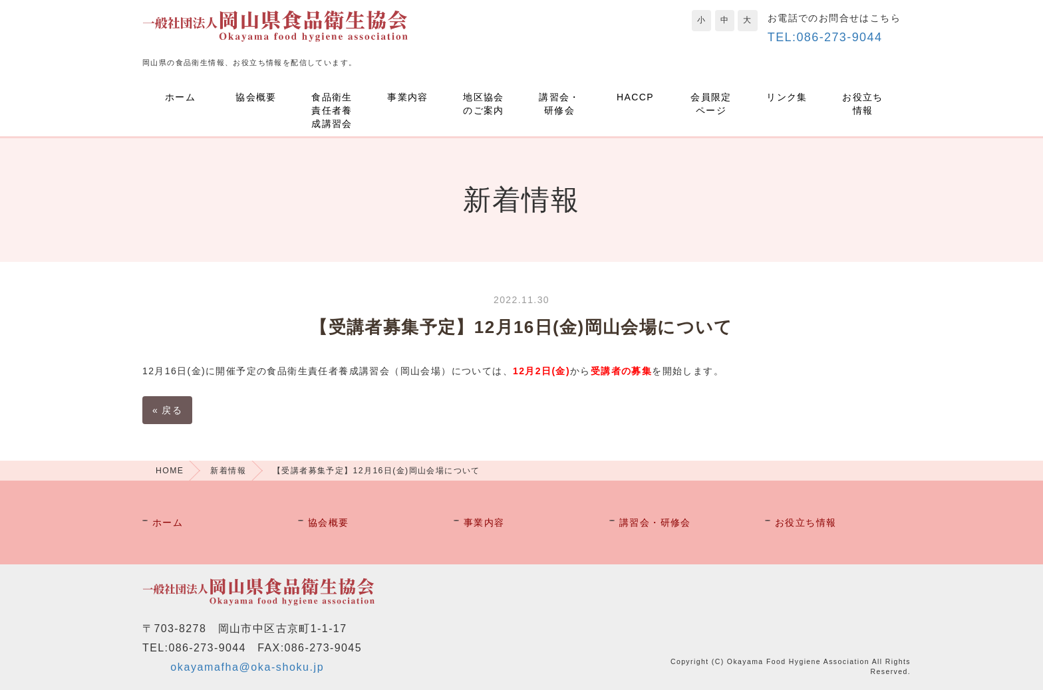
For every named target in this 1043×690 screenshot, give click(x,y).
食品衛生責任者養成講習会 (332, 110)
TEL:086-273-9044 (825, 37)
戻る (167, 410)
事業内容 (407, 97)
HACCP (635, 97)
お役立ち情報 (862, 104)
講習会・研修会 (559, 104)
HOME (170, 470)
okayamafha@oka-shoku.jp (247, 667)
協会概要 (256, 97)
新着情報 (228, 470)
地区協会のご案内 (483, 104)
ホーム (180, 97)
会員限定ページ (711, 104)
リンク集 (787, 97)
